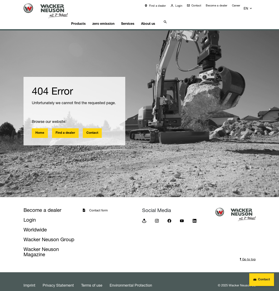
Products (86, 16)
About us (162, 16)
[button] (252, 5)
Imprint (29, 278)
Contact (199, 5)
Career (239, 5)
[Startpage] (49, 10)
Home (39, 125)
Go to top (248, 252)
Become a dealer (220, 5)
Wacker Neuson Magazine (41, 244)
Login (181, 5)
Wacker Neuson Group (49, 232)
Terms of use (91, 278)
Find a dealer (160, 5)
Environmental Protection (131, 278)
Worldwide (35, 223)
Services (139, 16)
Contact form (98, 203)
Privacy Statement (58, 278)
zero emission (113, 16)
